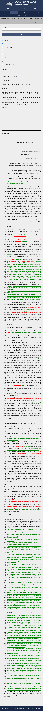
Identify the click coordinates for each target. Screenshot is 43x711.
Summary (6, 40)
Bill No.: (4, 27)
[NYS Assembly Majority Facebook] (13, 9)
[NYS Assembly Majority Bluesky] (29, 9)
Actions (6, 44)
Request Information (18, 708)
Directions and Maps (34, 708)
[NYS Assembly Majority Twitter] (18, 9)
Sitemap (5, 708)
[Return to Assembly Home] (21, 4)
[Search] (35, 9)
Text (5, 58)
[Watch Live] (7, 9)
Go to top (3, 111)
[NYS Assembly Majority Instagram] (24, 9)
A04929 (15, 77)
